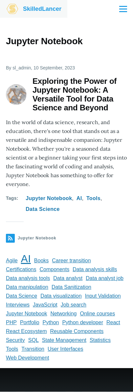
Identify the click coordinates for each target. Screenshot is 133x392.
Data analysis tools (28, 278)
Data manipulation (27, 287)
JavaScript (45, 305)
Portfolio (29, 322)
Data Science (42, 209)
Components (54, 269)
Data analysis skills (95, 269)
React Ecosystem (26, 331)
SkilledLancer (42, 9)
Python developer (82, 322)
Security (15, 340)
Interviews (18, 305)
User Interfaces (65, 349)
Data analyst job (104, 278)
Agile (12, 260)
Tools (93, 198)
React (113, 322)
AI (79, 198)
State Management (64, 340)
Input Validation (103, 296)
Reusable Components (76, 331)
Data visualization (60, 296)
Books (41, 260)
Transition (32, 349)
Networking (63, 313)
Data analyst (67, 278)
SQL (33, 340)
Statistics (100, 340)
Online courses (97, 313)
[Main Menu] (123, 9)
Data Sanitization (71, 287)
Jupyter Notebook (49, 198)
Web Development (27, 358)
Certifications (21, 269)
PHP (11, 322)
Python (51, 322)
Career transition (71, 260)
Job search (73, 305)
